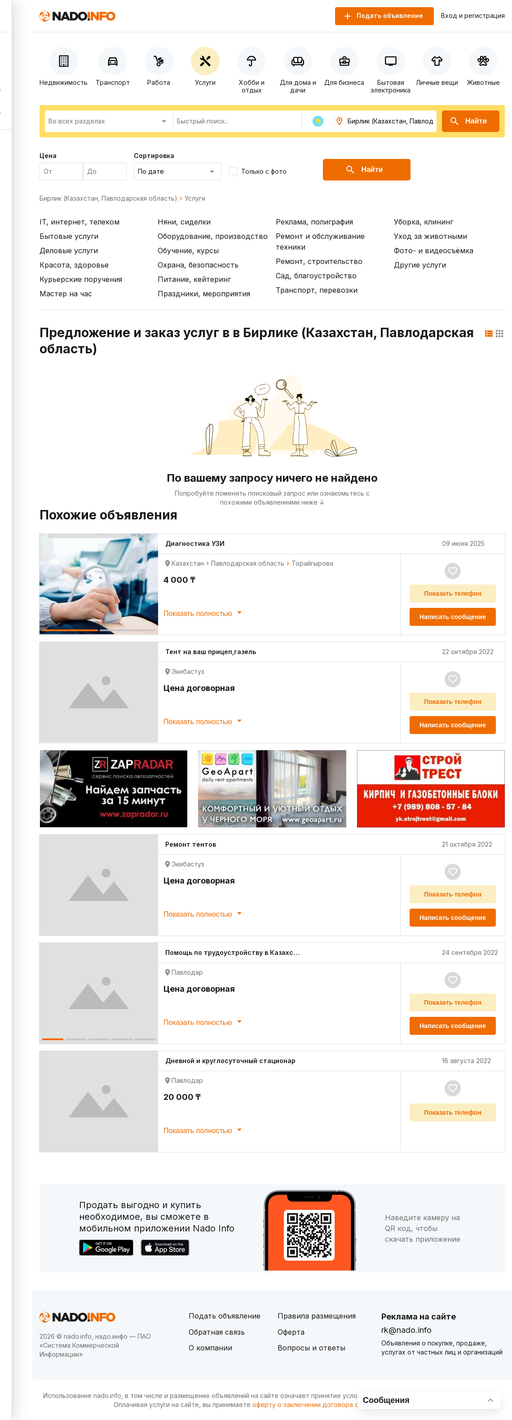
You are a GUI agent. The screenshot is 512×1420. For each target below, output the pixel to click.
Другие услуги (420, 264)
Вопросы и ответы (311, 1347)
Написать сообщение (452, 616)
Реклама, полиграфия (314, 221)
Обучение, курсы (188, 250)
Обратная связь (217, 1332)
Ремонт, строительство (319, 261)
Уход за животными (430, 236)
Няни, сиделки (184, 221)
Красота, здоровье (74, 264)
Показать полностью (204, 612)
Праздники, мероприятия (204, 293)
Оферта (291, 1332)
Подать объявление (224, 1315)
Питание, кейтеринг (194, 279)
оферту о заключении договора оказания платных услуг (341, 1404)
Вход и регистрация (473, 15)
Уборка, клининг (423, 221)
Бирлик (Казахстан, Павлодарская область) (108, 198)
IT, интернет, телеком (79, 221)
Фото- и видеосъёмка (433, 250)
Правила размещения (317, 1315)
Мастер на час (66, 293)
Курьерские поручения (81, 279)
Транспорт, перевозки (317, 290)
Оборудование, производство (213, 236)
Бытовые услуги (69, 236)
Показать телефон (452, 593)
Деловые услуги (69, 250)
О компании (210, 1347)
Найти (468, 121)
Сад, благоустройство (316, 275)
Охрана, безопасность (198, 264)
